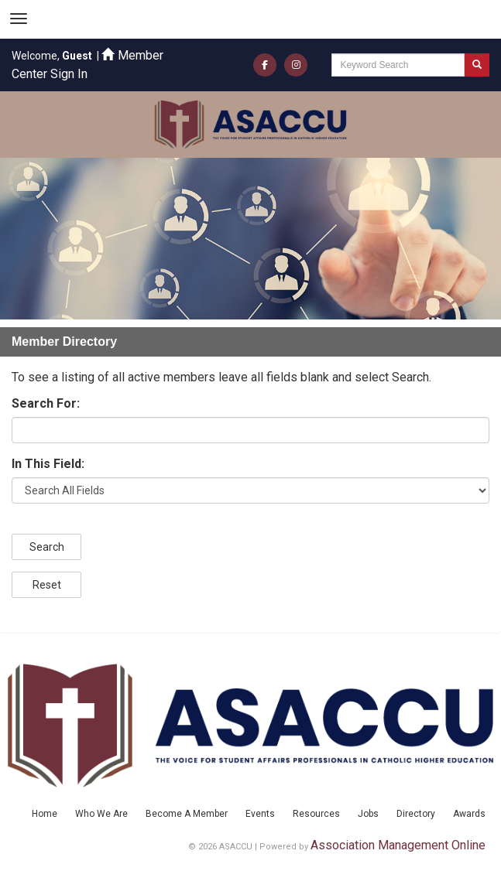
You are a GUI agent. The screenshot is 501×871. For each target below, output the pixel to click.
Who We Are (101, 813)
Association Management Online (398, 845)
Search (46, 547)
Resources (316, 813)
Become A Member (187, 813)
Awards (469, 813)
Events (260, 813)
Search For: (46, 403)
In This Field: (48, 463)
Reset (47, 585)
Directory (415, 813)
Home (44, 813)
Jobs (368, 813)
